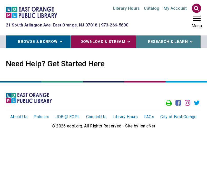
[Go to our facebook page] (178, 103)
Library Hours (125, 116)
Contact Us (96, 116)
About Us (18, 116)
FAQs (149, 116)
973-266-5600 (114, 25)
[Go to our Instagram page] (187, 103)
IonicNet (147, 126)
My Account (175, 8)
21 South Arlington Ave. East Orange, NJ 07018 (51, 25)
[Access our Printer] (169, 103)
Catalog (151, 8)
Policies (41, 116)
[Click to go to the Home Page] (31, 12)
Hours (126, 8)
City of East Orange (178, 116)
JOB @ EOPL (67, 116)
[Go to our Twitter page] (197, 103)
